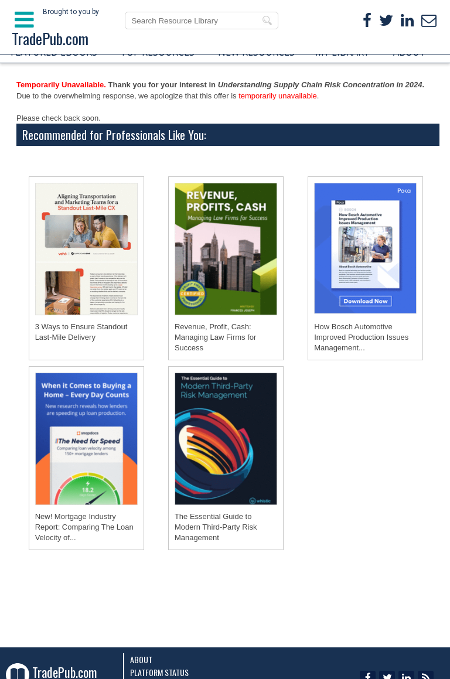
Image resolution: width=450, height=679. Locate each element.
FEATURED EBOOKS (54, 52)
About (141, 659)
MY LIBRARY (342, 52)
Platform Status (159, 672)
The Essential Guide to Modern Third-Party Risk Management (216, 527)
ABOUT (409, 52)
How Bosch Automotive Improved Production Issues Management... (361, 337)
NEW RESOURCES (256, 52)
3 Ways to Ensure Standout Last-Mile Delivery (81, 332)
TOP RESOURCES (157, 52)
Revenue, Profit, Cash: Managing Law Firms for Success (215, 337)
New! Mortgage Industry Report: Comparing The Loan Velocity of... (84, 527)
